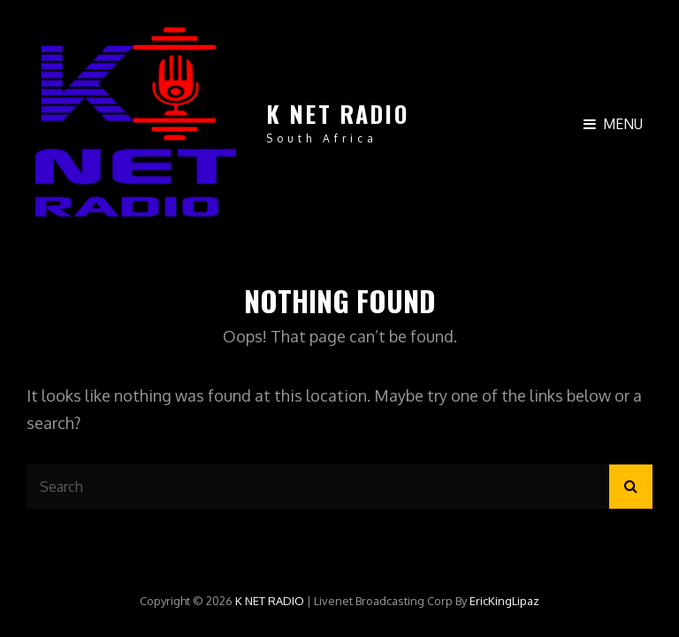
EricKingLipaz (504, 601)
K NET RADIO (337, 113)
